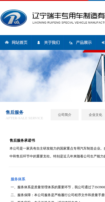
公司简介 (64, 115)
